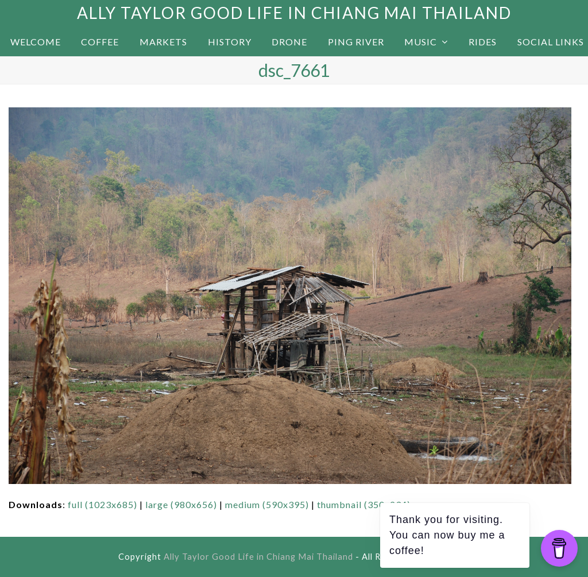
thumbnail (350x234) (364, 504)
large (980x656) (181, 504)
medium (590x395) (267, 504)
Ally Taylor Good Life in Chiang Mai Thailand (294, 12)
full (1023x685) (102, 504)
